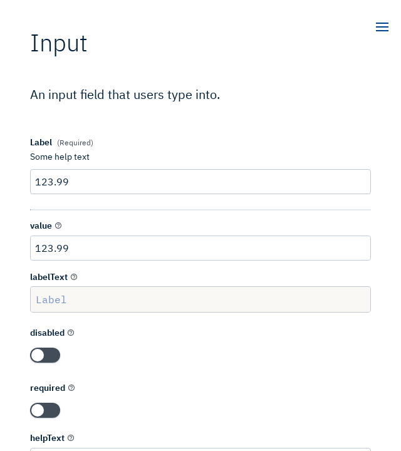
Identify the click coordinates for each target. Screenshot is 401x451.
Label (200, 299)
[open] (382, 28)
